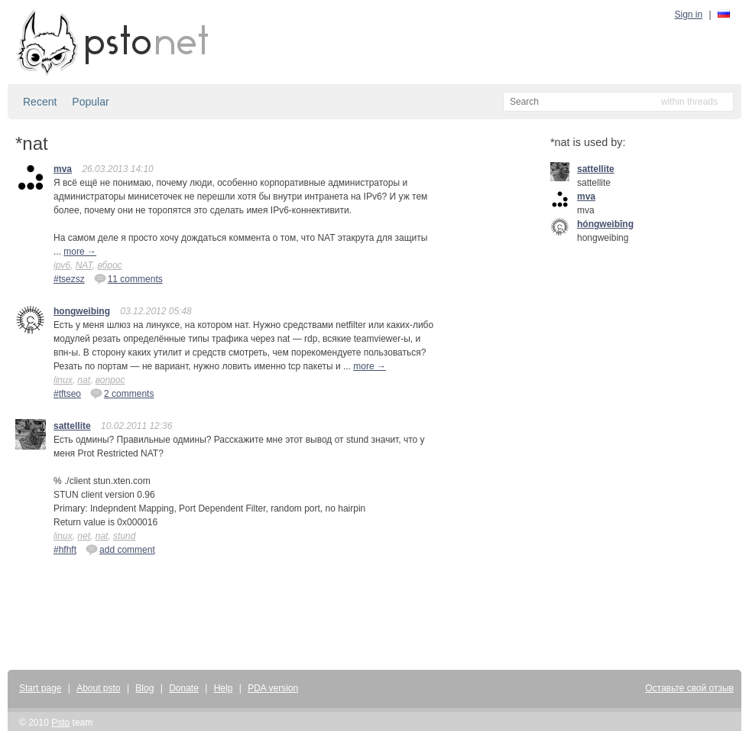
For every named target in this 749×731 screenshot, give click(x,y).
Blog (144, 688)
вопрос (110, 380)
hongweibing (82, 311)
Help (223, 688)
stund (124, 536)
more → (79, 251)
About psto (98, 688)
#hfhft (65, 549)
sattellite (72, 426)
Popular (90, 102)
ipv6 (62, 265)
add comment (120, 549)
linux (63, 380)
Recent (40, 102)
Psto (60, 722)
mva (63, 169)
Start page (40, 688)
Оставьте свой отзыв (689, 688)
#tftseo (67, 393)
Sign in (689, 14)
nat (83, 380)
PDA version (273, 688)
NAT (84, 265)
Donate (184, 688)
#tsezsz (69, 279)
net (83, 536)
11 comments (128, 278)
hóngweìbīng (605, 224)
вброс (109, 265)
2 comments (122, 393)
